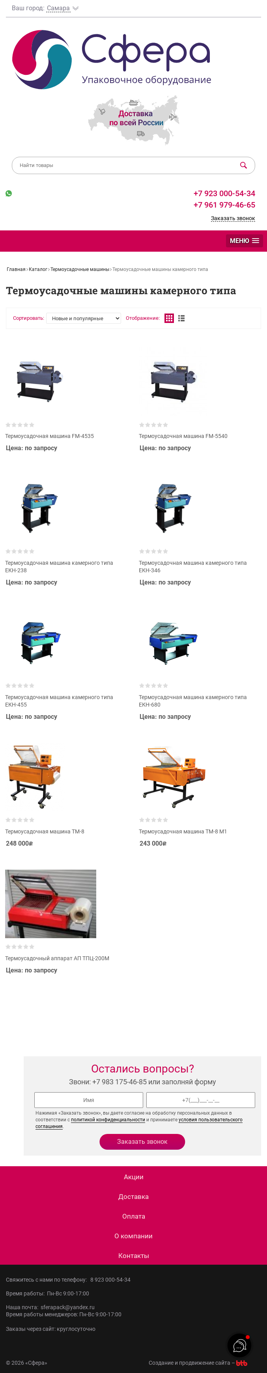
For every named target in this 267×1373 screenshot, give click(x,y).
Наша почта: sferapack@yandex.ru (50, 1307)
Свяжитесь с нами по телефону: (48, 1280)
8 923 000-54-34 (110, 1280)
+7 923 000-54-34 (223, 193)
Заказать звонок (233, 218)
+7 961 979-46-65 (224, 205)
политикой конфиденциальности (108, 1120)
